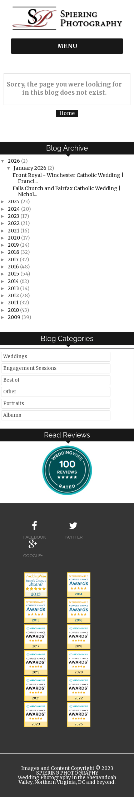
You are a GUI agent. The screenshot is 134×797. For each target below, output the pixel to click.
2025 (14, 201)
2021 (14, 230)
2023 (14, 216)
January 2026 (31, 168)
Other (9, 392)
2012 (14, 295)
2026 (14, 161)
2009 (14, 317)
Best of (11, 380)
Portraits (13, 403)
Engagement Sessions (29, 368)
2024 (14, 209)
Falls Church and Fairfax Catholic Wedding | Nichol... (67, 191)
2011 (14, 302)
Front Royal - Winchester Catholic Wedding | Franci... (68, 178)
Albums (12, 415)
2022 (14, 223)
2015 (14, 274)
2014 (14, 281)
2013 (14, 288)
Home (67, 113)
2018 (14, 252)
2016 (14, 266)
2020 (14, 238)
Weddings (15, 356)
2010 (14, 310)
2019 (14, 245)
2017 (14, 259)
